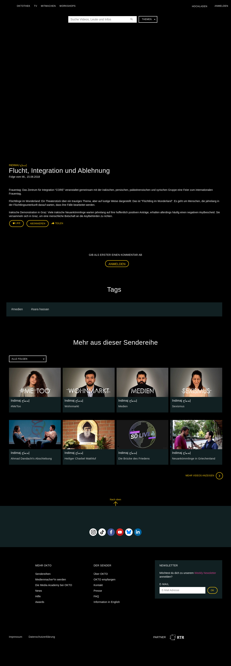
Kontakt (98, 584)
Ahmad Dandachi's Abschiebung (30, 457)
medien (18, 308)
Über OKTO (101, 573)
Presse (98, 590)
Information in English (107, 601)
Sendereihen (43, 573)
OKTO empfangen (105, 578)
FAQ (96, 595)
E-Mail (164, 583)
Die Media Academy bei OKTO (53, 584)
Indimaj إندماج (18, 165)
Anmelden (117, 263)
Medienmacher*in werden (50, 578)
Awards (39, 601)
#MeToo (15, 405)
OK (212, 589)
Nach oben (115, 501)
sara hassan (41, 308)
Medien (122, 405)
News (38, 590)
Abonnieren (37, 223)
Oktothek (24, 6)
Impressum (15, 636)
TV (36, 6)
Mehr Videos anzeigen (203, 475)
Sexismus (178, 405)
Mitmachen (49, 6)
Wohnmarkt (71, 405)
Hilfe (38, 595)
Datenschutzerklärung (42, 636)
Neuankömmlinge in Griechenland (192, 457)
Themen (148, 19)
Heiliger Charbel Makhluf (79, 457)
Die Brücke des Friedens (133, 457)
